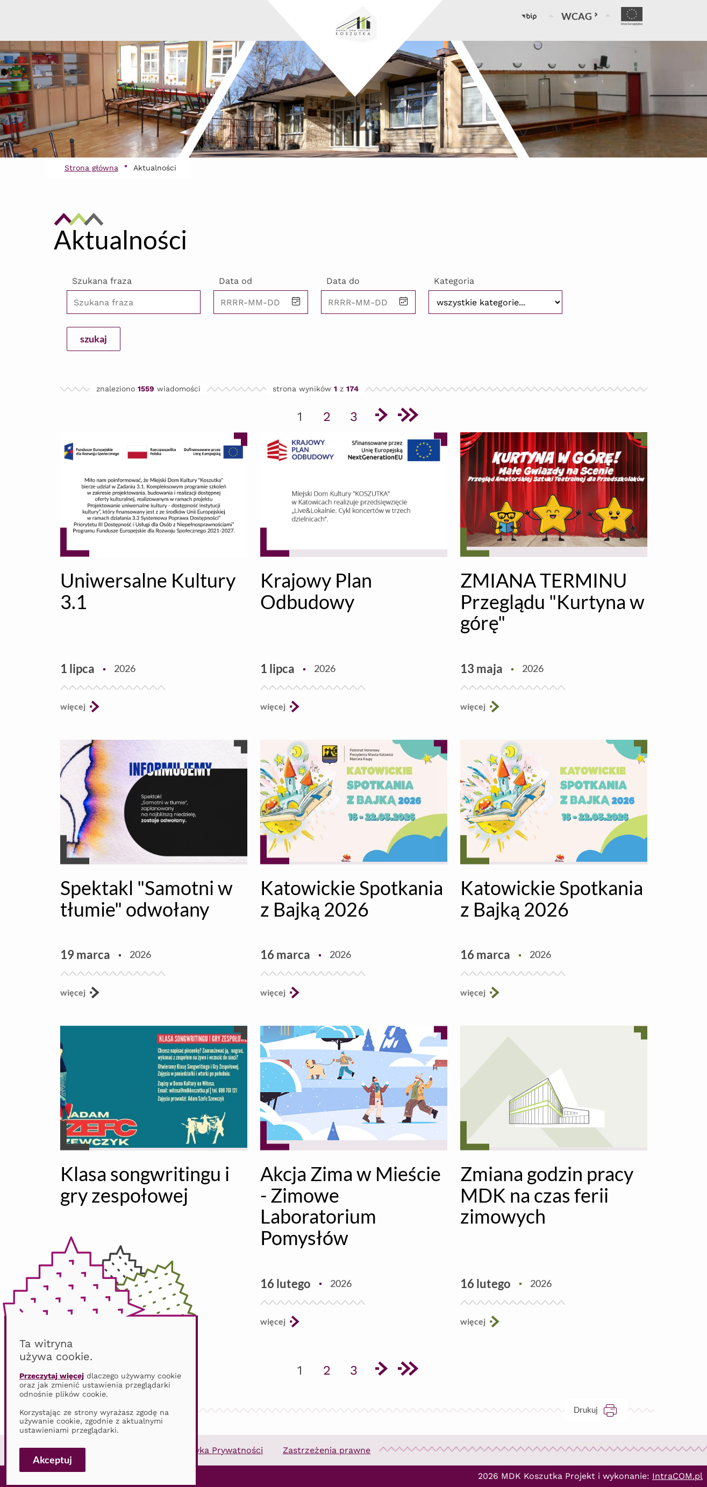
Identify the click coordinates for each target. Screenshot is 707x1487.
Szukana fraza (102, 281)
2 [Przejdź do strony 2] (331, 414)
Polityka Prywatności (219, 1450)
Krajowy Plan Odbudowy (316, 590)
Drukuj (601, 1410)
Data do (343, 281)
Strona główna (91, 167)
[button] (296, 301)
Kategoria (454, 281)
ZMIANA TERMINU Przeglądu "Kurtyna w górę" (552, 601)
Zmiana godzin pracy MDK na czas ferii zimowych (546, 1195)
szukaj (93, 339)
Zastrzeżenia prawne (326, 1450)
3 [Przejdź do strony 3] (357, 414)
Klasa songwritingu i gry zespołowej (145, 1184)
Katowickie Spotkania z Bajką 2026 (351, 898)
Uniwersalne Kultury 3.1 (147, 590)
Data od (235, 281)
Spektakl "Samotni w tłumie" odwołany (146, 898)
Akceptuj (52, 1459)
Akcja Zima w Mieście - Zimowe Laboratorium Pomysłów (350, 1205)
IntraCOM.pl (677, 1476)
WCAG (579, 16)
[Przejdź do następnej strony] (380, 416)
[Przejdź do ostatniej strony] (407, 416)
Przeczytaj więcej (51, 1375)
